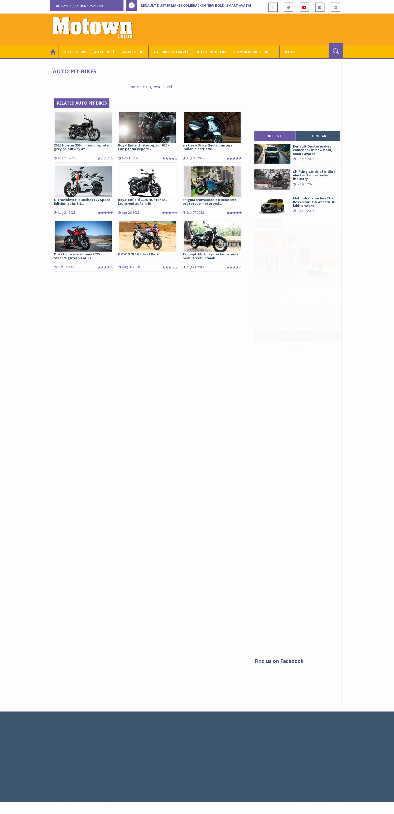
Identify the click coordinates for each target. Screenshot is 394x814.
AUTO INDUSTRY (211, 51)
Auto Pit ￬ (104, 51)
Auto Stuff (133, 51)
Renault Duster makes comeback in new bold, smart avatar (196, 5)
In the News (74, 51)
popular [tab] (317, 135)
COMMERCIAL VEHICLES (255, 51)
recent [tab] (275, 135)
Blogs (289, 51)
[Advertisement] (250, 28)
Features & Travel (170, 51)
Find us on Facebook (278, 661)
